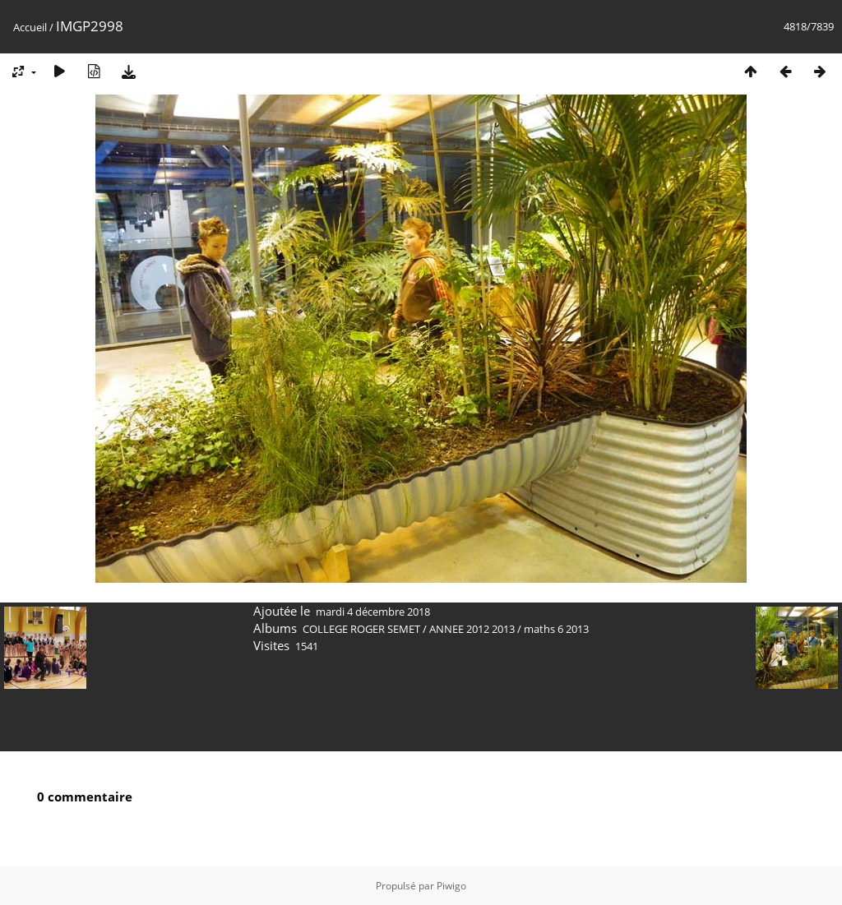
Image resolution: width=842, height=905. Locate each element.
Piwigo (451, 886)
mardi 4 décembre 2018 (373, 611)
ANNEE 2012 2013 (472, 628)
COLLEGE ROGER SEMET (361, 628)
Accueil (30, 27)
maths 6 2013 (556, 628)
